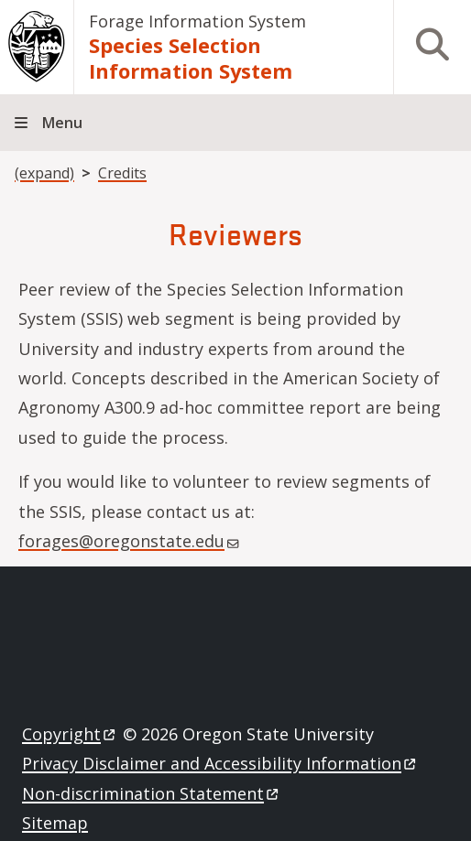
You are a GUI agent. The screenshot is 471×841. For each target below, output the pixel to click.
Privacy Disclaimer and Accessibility (220, 763)
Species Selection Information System (190, 57)
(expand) (44, 173)
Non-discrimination (151, 793)
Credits (122, 173)
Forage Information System (197, 21)
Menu (62, 123)
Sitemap (55, 823)
